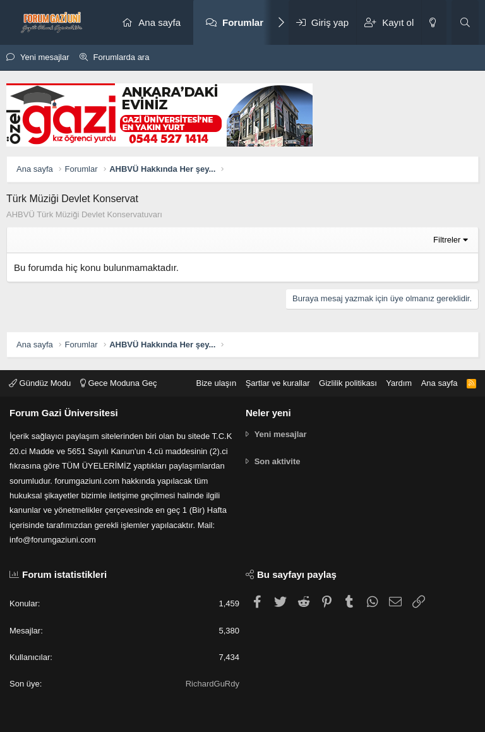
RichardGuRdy (212, 683)
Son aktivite (277, 461)
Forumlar (242, 22)
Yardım (399, 383)
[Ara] (465, 22)
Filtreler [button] (446, 239)
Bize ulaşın (216, 383)
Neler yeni (268, 412)
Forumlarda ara (121, 57)
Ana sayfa (159, 22)
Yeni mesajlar (44, 57)
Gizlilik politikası (348, 383)
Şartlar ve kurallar (278, 383)
